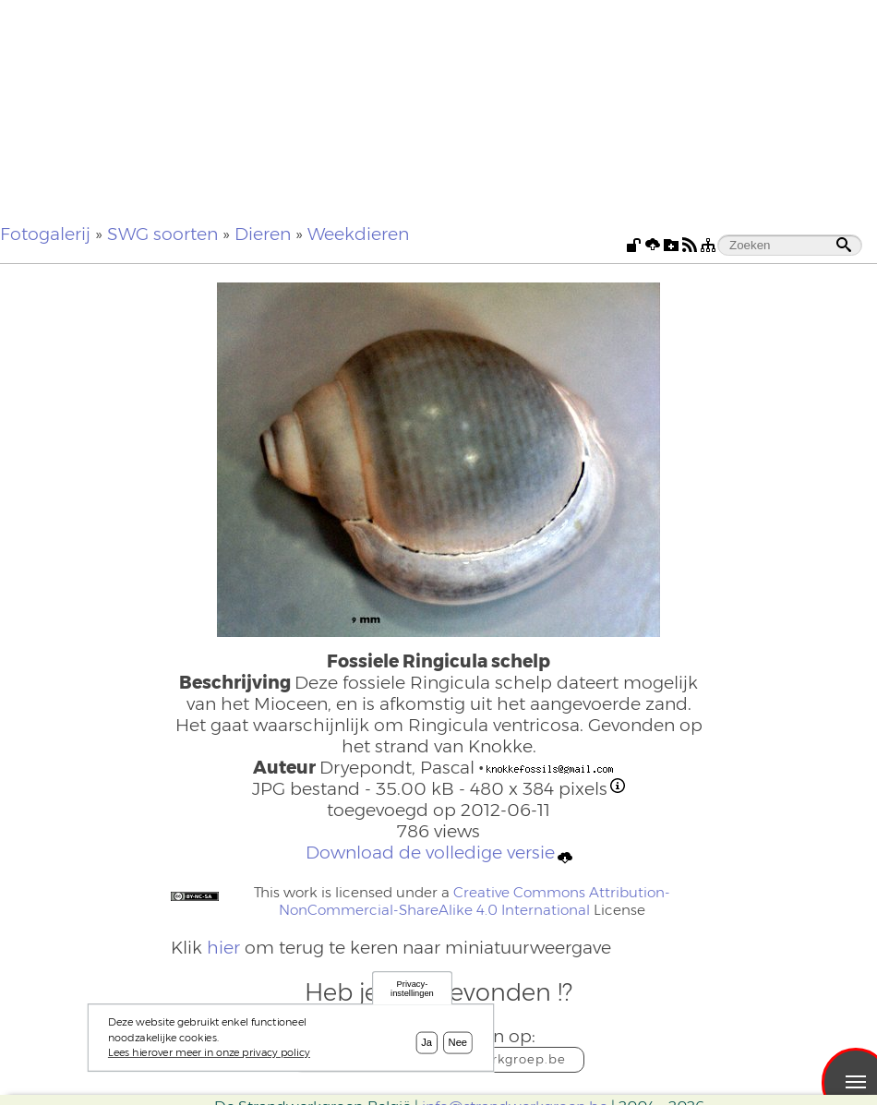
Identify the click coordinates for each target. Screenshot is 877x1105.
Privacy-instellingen (412, 993)
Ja (426, 1046)
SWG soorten (162, 234)
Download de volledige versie (439, 853)
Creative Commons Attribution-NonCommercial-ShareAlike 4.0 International (474, 901)
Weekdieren (358, 234)
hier (223, 947)
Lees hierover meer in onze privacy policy (209, 1057)
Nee (458, 1046)
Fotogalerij (45, 234)
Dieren (262, 234)
